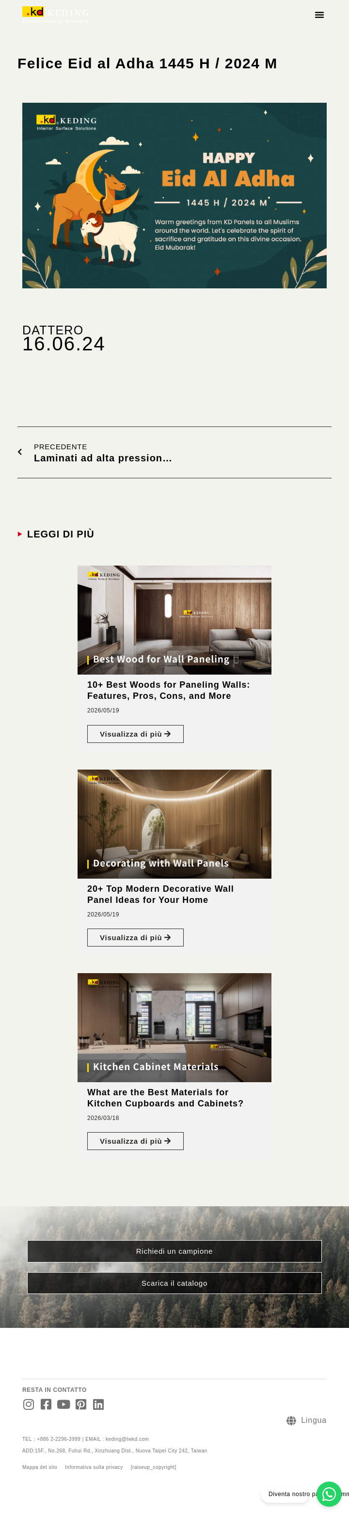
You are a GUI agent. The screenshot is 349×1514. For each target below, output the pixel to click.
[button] (319, 14)
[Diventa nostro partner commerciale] (329, 1494)
